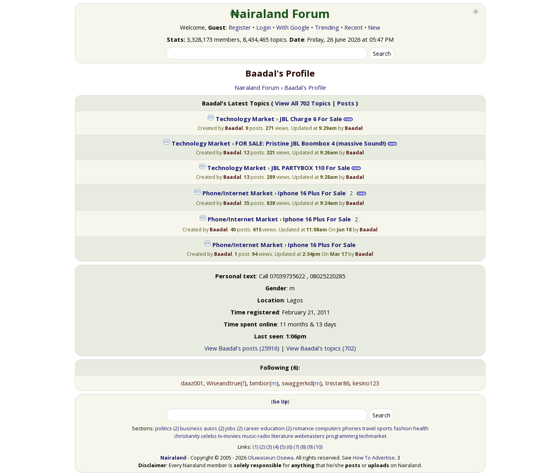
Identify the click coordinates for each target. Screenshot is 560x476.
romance (303, 428)
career (251, 428)
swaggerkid (297, 383)
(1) (255, 446)
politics (163, 428)
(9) (310, 446)
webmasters (310, 436)
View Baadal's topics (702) (321, 348)
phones (351, 428)
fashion (403, 428)
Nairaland (173, 457)
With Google (292, 27)
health (421, 428)
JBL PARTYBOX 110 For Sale (310, 168)
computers (328, 428)
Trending (327, 27)
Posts (345, 103)
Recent (353, 27)
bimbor (259, 383)
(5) (282, 446)
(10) (318, 446)
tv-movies (229, 436)
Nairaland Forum (257, 87)
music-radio (256, 436)
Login (263, 27)
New (374, 27)
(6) (289, 446)
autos (210, 428)
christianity (187, 436)
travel (369, 428)
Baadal (234, 128)
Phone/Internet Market (237, 193)
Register (239, 27)
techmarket (372, 436)
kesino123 (366, 383)
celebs (209, 436)
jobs (230, 428)
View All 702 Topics (303, 103)
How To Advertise (374, 457)
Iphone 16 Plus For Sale (312, 193)
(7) (296, 446)
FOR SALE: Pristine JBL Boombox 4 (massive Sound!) (310, 143)
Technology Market (245, 119)
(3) (269, 446)
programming (342, 436)
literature (282, 436)
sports (384, 428)
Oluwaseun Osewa (270, 457)
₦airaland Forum (280, 14)
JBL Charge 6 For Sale (310, 119)
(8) (303, 446)
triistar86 (337, 383)
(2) (176, 428)
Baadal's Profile (305, 87)
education (273, 428)
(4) (276, 446)
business (191, 428)
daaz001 (192, 383)
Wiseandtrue (223, 383)
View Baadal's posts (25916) (241, 348)
